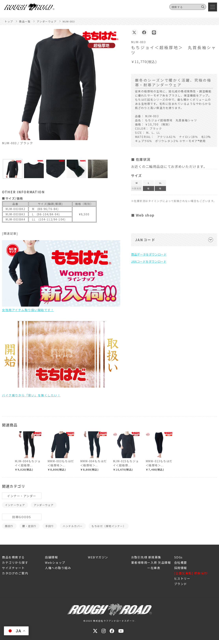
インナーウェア (15, 505)
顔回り (9, 526)
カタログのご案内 (15, 573)
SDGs (178, 557)
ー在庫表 (145, 568)
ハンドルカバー (73, 526)
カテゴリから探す (15, 562)
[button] (12, 169)
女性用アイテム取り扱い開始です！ (61, 276)
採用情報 (180, 568)
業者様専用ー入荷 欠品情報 (151, 562)
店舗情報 (51, 557)
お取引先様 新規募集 (146, 557)
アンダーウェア (44, 505)
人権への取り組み (58, 568)
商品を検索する (13, 557)
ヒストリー (182, 578)
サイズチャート (13, 568)
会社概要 (180, 562)
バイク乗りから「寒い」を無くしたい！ (61, 359)
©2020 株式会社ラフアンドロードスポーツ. (109, 620)
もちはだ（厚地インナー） (108, 526)
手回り (49, 526)
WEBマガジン (98, 557)
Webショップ (55, 562)
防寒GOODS (21, 517)
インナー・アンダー (21, 496)
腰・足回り (29, 526)
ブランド (180, 584)
